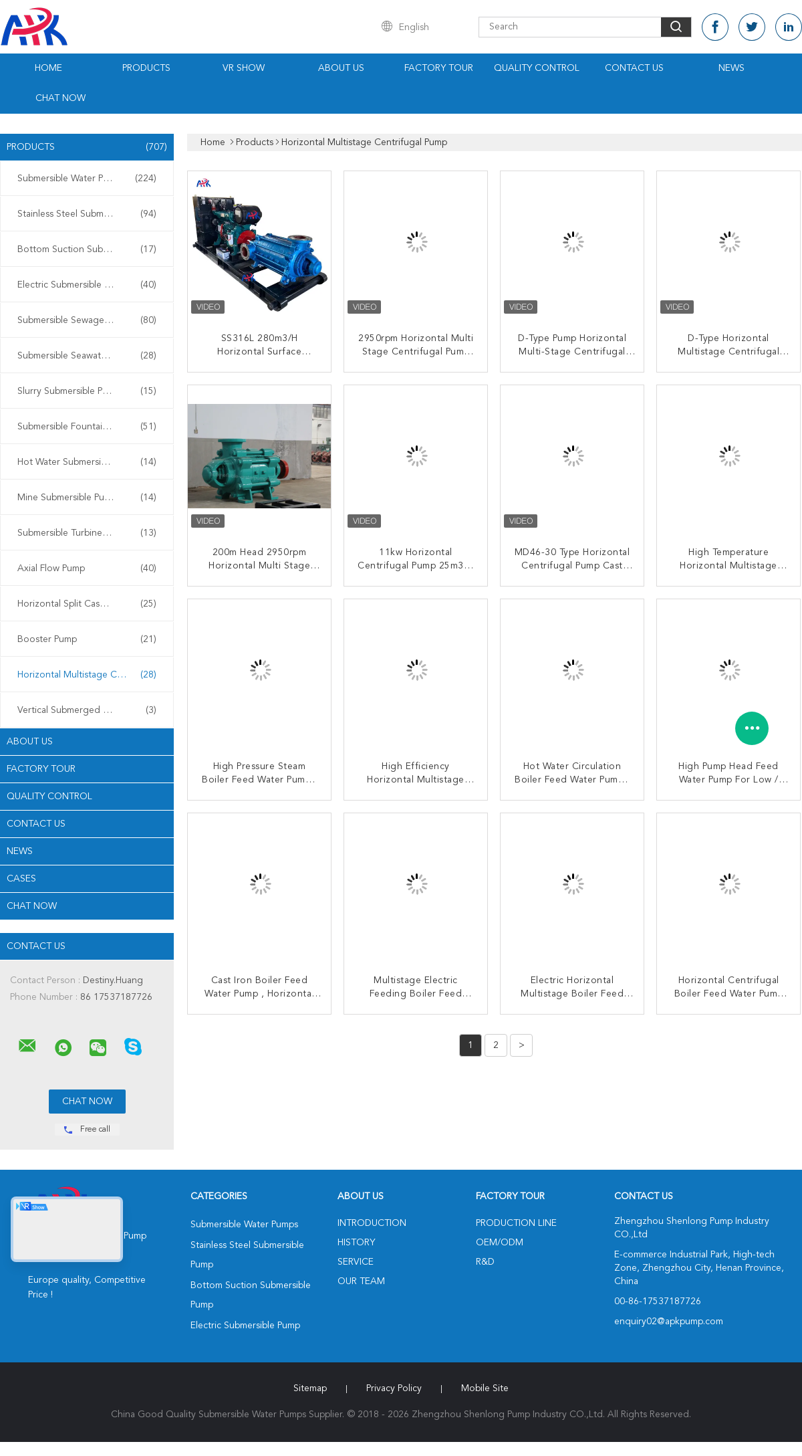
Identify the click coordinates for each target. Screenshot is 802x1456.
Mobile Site (485, 1388)
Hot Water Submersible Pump (86, 462)
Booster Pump (86, 639)
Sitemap (310, 1388)
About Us (341, 68)
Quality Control (536, 68)
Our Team (361, 1281)
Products (146, 68)
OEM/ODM (499, 1242)
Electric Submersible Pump (86, 285)
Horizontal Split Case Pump (86, 604)
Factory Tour (438, 68)
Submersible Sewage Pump (86, 320)
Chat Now (60, 98)
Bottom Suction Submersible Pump (90, 249)
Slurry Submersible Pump (86, 391)
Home (48, 68)
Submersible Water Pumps (86, 178)
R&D (485, 1262)
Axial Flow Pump (86, 568)
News (731, 68)
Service (356, 1262)
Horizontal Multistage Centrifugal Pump (90, 675)
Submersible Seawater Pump (86, 355)
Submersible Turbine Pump (86, 533)
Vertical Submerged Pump (86, 710)
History (356, 1242)
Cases (21, 878)
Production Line (516, 1223)
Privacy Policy (394, 1388)
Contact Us (634, 68)
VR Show (244, 68)
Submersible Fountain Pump (86, 426)
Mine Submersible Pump (86, 497)
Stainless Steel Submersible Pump (86, 214)
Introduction (372, 1223)
